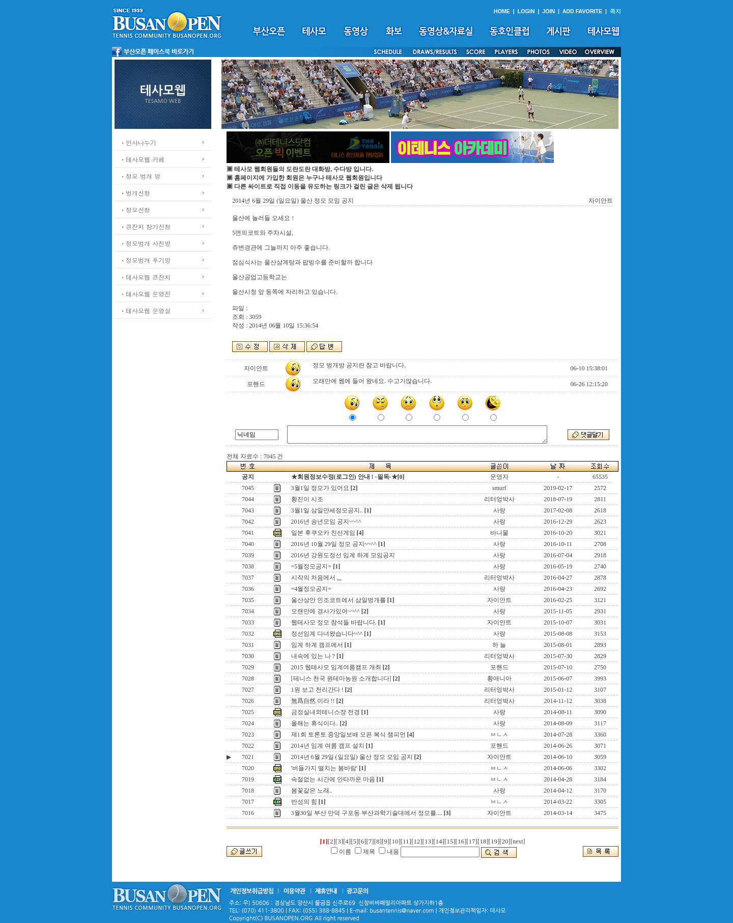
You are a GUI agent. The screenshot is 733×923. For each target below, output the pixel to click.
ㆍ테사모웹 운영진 (145, 293)
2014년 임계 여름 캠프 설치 (327, 745)
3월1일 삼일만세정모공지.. (327, 510)
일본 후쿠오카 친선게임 (323, 532)
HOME (502, 11)
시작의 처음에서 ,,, (316, 577)
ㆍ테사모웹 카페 (142, 159)
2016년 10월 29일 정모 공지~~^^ (334, 544)
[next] (518, 841)
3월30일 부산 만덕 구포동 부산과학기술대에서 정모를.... (366, 813)
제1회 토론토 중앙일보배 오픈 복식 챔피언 (348, 734)
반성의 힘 (304, 801)
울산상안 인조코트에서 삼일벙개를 (338, 600)
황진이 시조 (307, 499)
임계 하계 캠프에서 (317, 644)
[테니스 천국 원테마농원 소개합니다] (341, 678)
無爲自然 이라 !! (313, 700)
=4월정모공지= (311, 588)
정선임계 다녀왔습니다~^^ (327, 633)
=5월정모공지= (311, 566)
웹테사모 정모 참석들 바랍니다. (334, 622)
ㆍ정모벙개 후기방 (145, 260)
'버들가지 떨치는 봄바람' (324, 768)
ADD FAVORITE (582, 11)
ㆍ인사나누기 (138, 142)
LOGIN (526, 11)
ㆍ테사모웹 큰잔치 (145, 277)
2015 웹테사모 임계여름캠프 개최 (336, 667)
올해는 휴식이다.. (315, 723)
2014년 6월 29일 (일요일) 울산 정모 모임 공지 (352, 757)
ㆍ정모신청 (135, 209)
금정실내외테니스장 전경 (325, 712)
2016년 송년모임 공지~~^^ (326, 521)
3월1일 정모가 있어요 (320, 488)
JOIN (548, 11)
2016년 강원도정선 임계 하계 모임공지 (343, 555)
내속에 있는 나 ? (313, 656)
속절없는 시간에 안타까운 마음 (333, 779)
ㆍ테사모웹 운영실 (145, 310)
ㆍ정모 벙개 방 (140, 176)
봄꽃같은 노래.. (311, 790)
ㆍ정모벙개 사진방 (145, 243)
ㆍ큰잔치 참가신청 (145, 226)
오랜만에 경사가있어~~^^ (325, 611)
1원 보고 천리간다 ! (317, 689)
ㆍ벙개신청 (135, 192)
